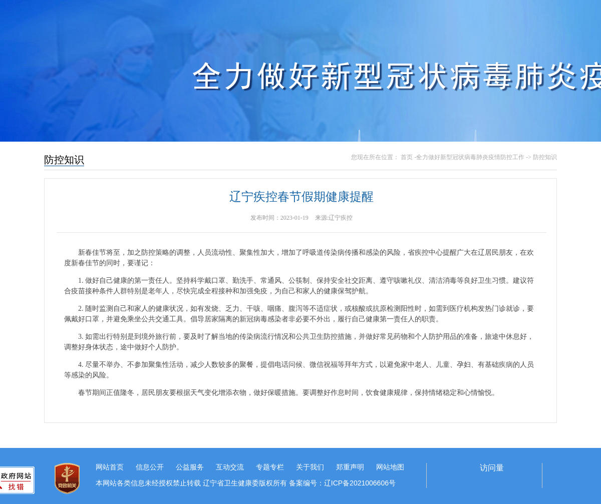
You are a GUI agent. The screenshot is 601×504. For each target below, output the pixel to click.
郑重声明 (350, 467)
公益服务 (190, 467)
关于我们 (310, 467)
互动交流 (230, 467)
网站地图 (390, 467)
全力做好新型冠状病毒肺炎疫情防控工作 (470, 157)
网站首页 (110, 467)
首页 (407, 157)
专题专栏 (270, 467)
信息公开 (150, 467)
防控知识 (545, 157)
